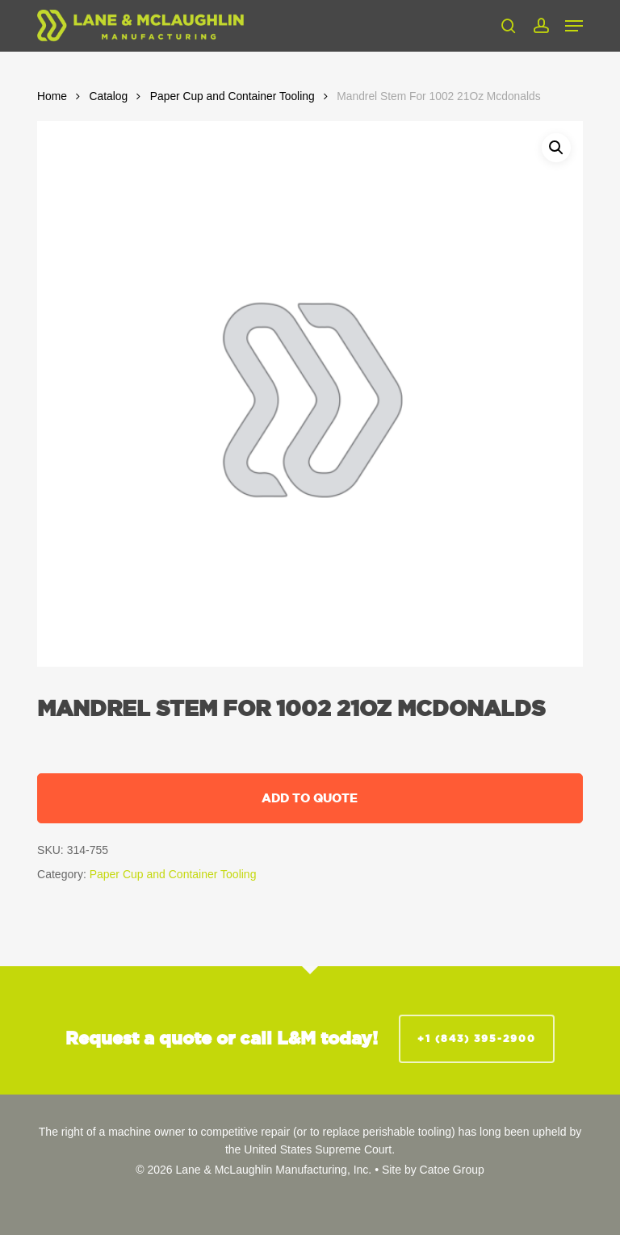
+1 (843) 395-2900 (476, 1038)
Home (52, 96)
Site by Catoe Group (433, 1169)
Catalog (109, 96)
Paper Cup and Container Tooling (232, 96)
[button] (574, 26)
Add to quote (310, 797)
